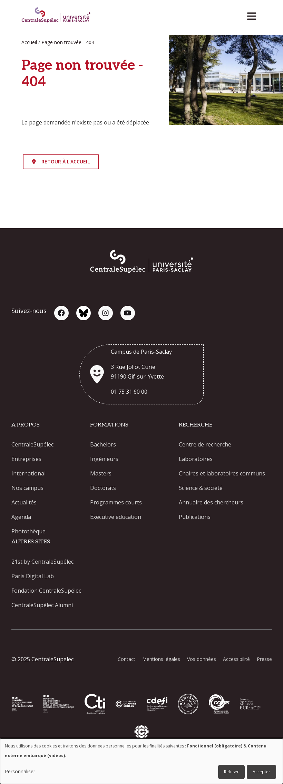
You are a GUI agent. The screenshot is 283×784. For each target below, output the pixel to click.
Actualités (24, 502)
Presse (264, 659)
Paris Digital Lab (32, 576)
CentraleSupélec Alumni (42, 605)
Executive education (115, 517)
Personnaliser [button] (20, 771)
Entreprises (26, 459)
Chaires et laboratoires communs (222, 473)
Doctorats (103, 488)
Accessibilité (236, 659)
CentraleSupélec (32, 444)
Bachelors (103, 444)
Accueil (29, 42)
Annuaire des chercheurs (211, 502)
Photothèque (28, 531)
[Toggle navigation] (254, 14)
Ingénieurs (104, 459)
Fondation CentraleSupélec (46, 590)
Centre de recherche (205, 444)
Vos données (201, 659)
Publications (195, 517)
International (28, 473)
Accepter (261, 772)
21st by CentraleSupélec (42, 561)
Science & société (201, 488)
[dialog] (141, 761)
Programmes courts (116, 502)
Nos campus (27, 488)
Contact (126, 659)
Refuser (231, 772)
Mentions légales (161, 659)
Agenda (21, 517)
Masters (100, 473)
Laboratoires (196, 459)
